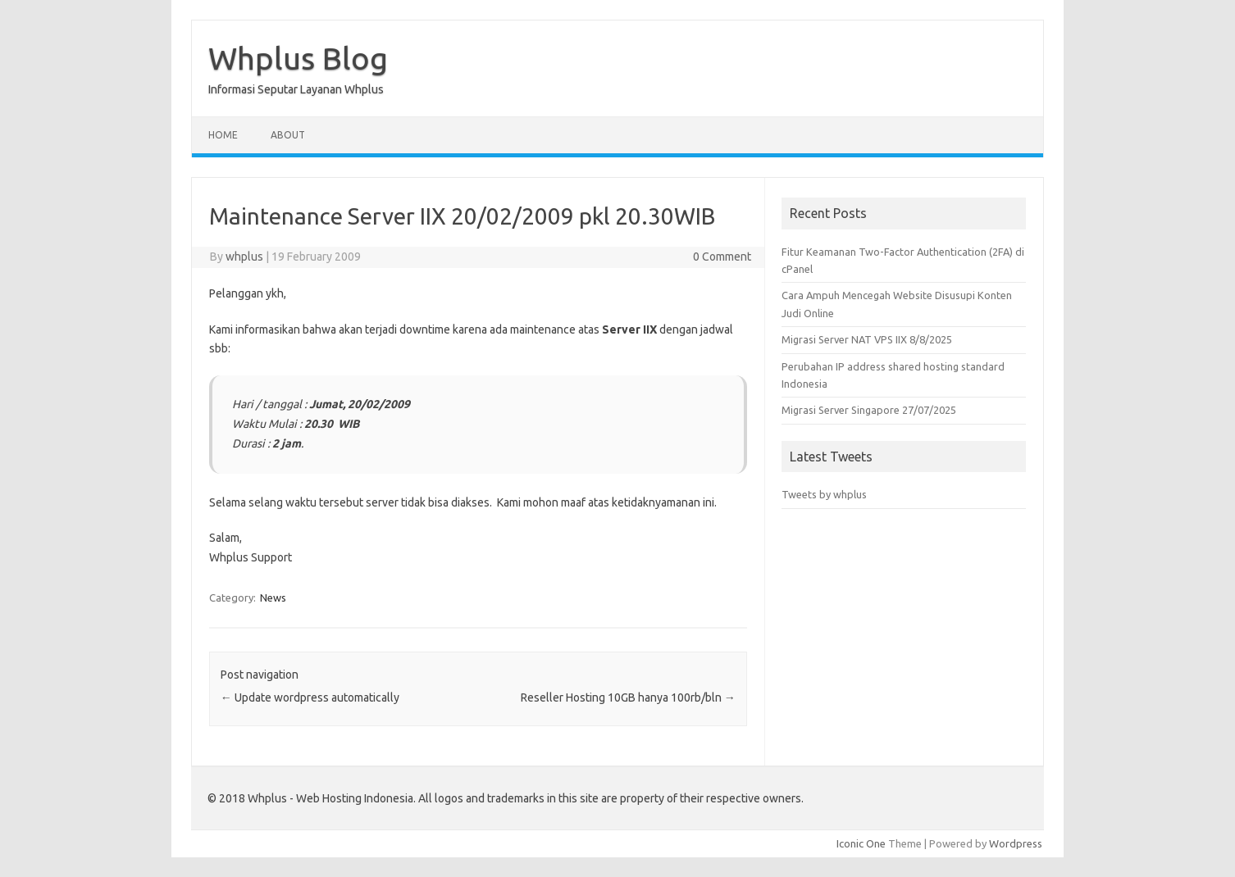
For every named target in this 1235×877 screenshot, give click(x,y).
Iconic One (861, 843)
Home (223, 135)
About (288, 135)
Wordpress (1015, 843)
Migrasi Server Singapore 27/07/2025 (869, 410)
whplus (244, 256)
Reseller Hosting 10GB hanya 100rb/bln (628, 697)
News (273, 597)
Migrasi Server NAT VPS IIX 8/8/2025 (867, 339)
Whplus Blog (298, 58)
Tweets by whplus (824, 494)
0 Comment (722, 256)
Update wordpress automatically (310, 697)
